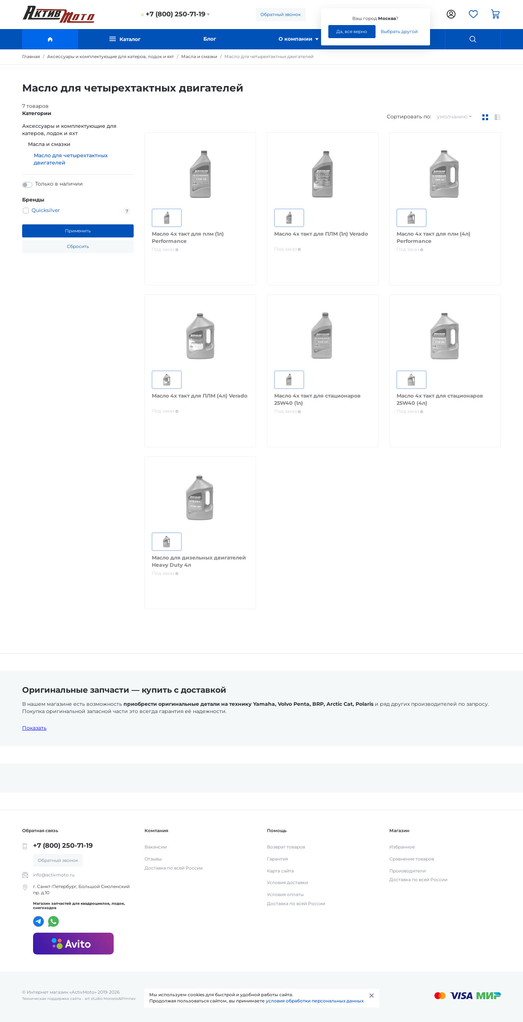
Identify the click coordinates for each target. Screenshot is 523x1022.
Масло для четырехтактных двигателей (71, 159)
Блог (209, 39)
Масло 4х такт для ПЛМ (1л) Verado (321, 234)
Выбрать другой (399, 31)
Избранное (402, 847)
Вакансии (156, 847)
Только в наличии (59, 183)
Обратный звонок (280, 14)
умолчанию (452, 116)
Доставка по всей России (174, 868)
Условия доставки (287, 882)
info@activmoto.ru (53, 875)
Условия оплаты (285, 894)
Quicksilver (46, 210)
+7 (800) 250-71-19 (175, 14)
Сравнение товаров (411, 859)
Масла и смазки (49, 144)
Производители (407, 871)
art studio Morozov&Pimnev (110, 998)
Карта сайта (280, 871)
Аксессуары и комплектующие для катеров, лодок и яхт (69, 130)
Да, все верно (351, 31)
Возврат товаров (286, 847)
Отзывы (153, 859)
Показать (34, 728)
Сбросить (78, 246)
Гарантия (277, 859)
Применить (78, 230)
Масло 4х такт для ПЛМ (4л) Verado (199, 395)
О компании (299, 39)
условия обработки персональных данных (315, 1000)
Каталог (125, 39)
